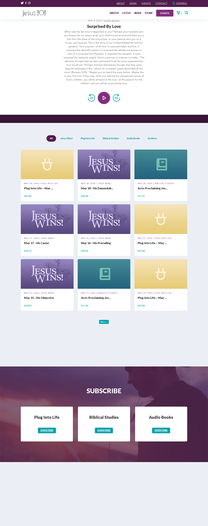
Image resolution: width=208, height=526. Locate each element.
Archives (152, 138)
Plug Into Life (88, 138)
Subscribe (46, 430)
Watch (114, 13)
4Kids (137, 13)
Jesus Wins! (67, 138)
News (133, 3)
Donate (164, 13)
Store (149, 13)
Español (181, 3)
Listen (126, 13)
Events (146, 3)
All (51, 138)
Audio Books (112, 21)
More (104, 322)
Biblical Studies (111, 138)
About (120, 3)
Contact (161, 3)
